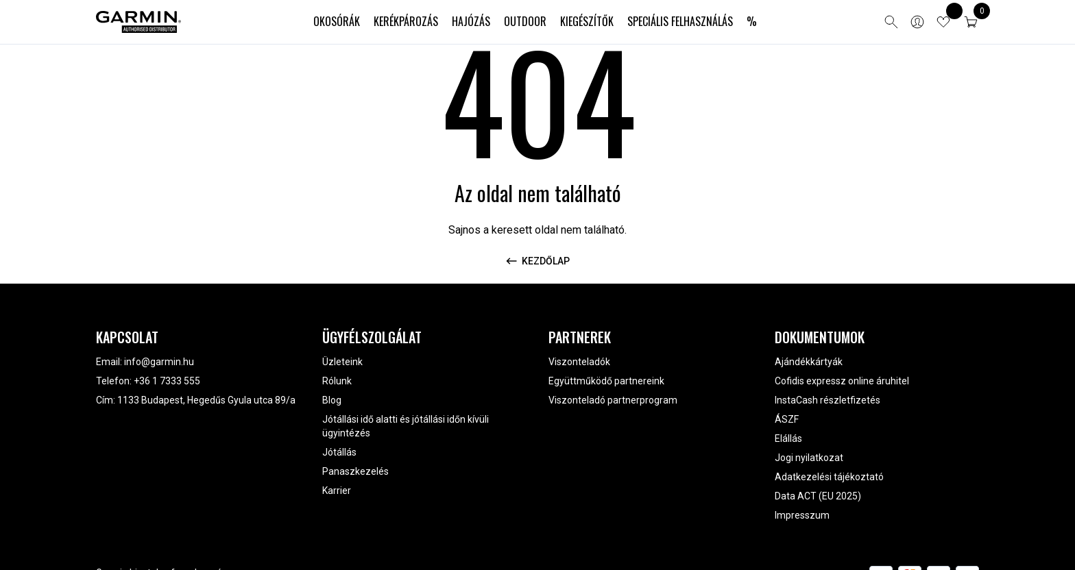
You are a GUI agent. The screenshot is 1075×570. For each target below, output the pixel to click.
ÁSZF (787, 419)
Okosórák (336, 21)
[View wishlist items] (943, 22)
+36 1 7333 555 (167, 380)
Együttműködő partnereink (606, 380)
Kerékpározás (406, 21)
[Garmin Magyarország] (138, 22)
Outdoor (525, 21)
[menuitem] (336, 22)
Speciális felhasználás (680, 21)
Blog (331, 400)
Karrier (336, 490)
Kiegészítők (587, 21)
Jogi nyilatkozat (809, 457)
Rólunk (337, 380)
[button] (971, 22)
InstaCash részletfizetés (827, 400)
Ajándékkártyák (809, 361)
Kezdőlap (537, 261)
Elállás (788, 438)
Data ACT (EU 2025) (818, 496)
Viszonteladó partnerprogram (612, 400)
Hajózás (471, 21)
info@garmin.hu (159, 361)
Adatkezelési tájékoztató (829, 476)
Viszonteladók (579, 361)
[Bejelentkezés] (917, 22)
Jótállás (339, 452)
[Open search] (891, 22)
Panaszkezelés (355, 471)
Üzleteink (342, 361)
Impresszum (802, 515)
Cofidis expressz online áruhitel (842, 380)
